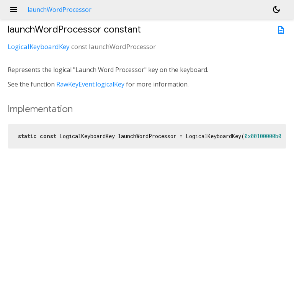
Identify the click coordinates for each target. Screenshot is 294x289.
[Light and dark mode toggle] (276, 9)
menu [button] (13, 9)
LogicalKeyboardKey (39, 46)
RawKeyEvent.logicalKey (90, 84)
